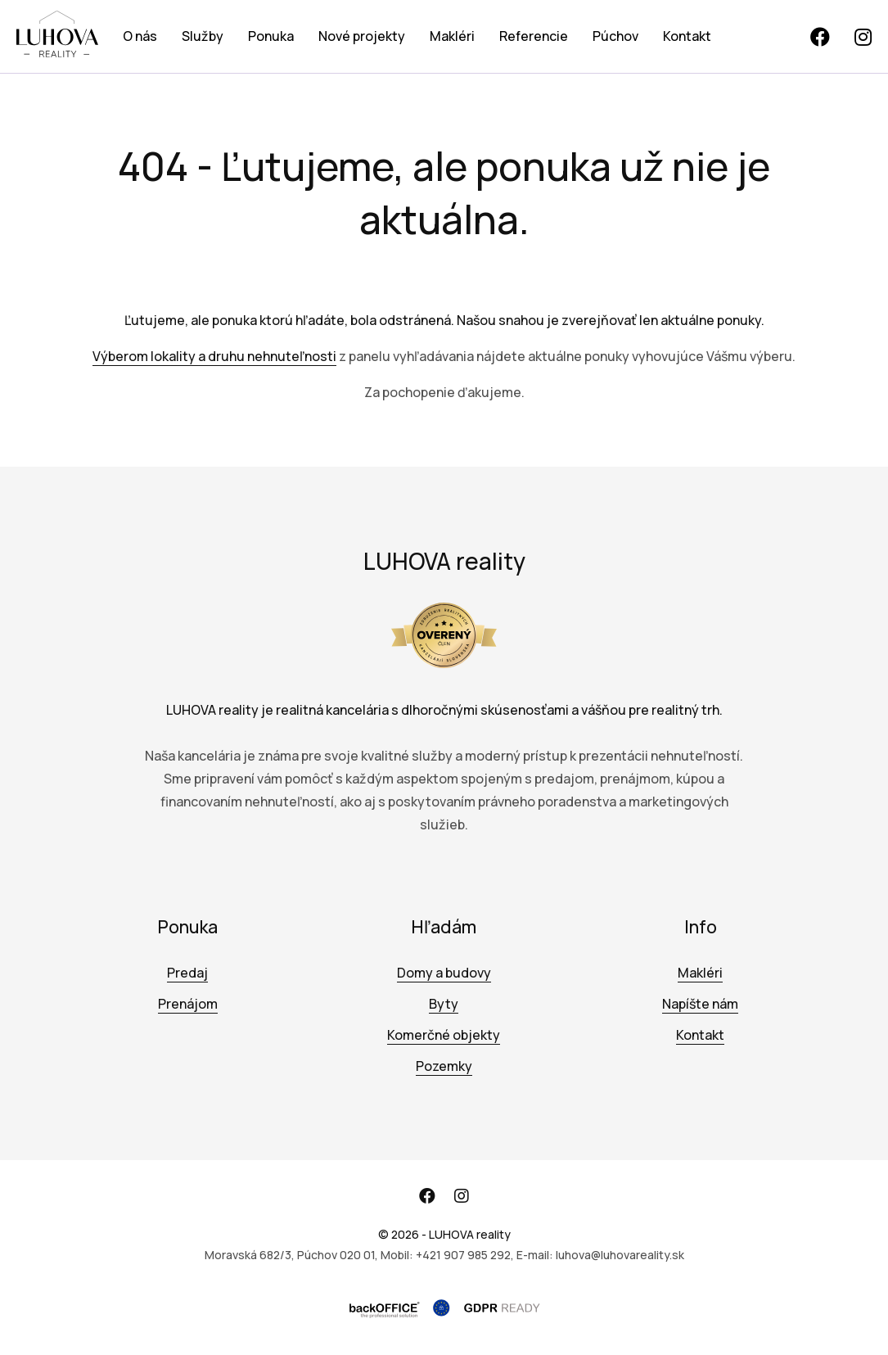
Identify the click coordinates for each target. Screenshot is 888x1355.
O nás (140, 36)
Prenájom (188, 1004)
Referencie (533, 36)
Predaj (187, 973)
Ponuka (271, 36)
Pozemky (444, 1066)
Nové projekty (361, 36)
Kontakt (687, 36)
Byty (443, 1004)
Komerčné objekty (443, 1035)
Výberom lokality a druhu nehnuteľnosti (214, 356)
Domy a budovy (444, 973)
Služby (202, 36)
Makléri (452, 36)
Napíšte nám (700, 1004)
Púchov (615, 36)
